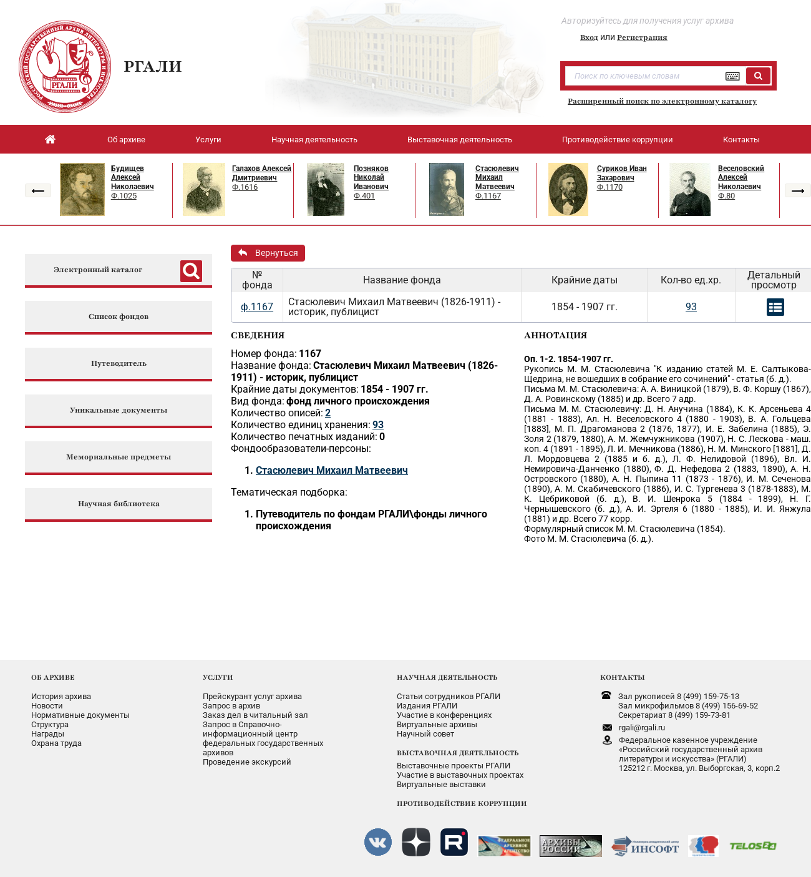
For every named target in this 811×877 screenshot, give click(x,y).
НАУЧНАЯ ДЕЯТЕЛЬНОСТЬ (447, 677)
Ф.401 (364, 195)
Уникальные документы (118, 410)
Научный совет (425, 733)
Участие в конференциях (444, 715)
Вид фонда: (257, 401)
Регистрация (642, 37)
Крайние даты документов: (295, 389)
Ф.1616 (245, 187)
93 (691, 307)
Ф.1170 (610, 187)
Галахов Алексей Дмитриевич (261, 173)
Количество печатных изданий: (304, 437)
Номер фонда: (264, 354)
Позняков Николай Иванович (371, 177)
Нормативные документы (80, 715)
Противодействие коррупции (617, 139)
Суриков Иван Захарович (622, 173)
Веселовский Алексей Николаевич (741, 177)
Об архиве (126, 139)
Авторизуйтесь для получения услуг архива (647, 21)
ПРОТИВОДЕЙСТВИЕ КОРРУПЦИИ (462, 803)
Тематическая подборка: (289, 492)
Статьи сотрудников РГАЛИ (448, 696)
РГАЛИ (153, 66)
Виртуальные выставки (441, 784)
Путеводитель (119, 363)
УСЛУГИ (218, 677)
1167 (310, 354)
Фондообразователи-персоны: (301, 448)
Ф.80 (726, 195)
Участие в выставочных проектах (460, 775)
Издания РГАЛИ (427, 705)
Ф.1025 (124, 195)
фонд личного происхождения (358, 401)
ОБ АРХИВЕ (53, 677)
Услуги (208, 139)
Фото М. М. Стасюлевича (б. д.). (589, 539)
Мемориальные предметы (118, 457)
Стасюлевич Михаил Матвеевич (497, 177)
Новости (47, 705)
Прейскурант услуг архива (252, 696)
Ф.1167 (488, 195)
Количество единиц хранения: (301, 425)
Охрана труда (56, 743)
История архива (61, 696)
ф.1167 (257, 307)
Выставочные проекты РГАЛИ (453, 765)
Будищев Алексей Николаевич (132, 177)
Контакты (741, 139)
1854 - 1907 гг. (395, 389)
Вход (589, 37)
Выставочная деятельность (459, 139)
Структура (50, 724)
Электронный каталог (98, 270)
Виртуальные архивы (437, 724)
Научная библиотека (119, 504)
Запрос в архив (231, 705)
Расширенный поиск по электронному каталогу (662, 101)
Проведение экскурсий (247, 762)
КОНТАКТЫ (622, 677)
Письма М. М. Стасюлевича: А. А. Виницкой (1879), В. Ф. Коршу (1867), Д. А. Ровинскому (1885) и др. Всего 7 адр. (667, 394)
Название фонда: (271, 365)
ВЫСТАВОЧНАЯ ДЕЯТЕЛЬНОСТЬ (457, 753)
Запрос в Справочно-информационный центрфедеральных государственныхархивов (263, 738)
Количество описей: (277, 413)
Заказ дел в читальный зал (255, 715)
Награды (47, 733)
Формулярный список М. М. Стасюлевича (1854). (625, 529)
